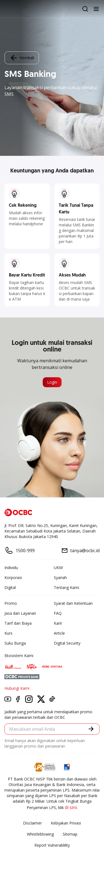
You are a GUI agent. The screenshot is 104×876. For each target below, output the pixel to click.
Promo (10, 603)
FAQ (58, 613)
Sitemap (70, 834)
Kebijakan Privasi (66, 823)
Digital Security (67, 643)
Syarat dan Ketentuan (73, 603)
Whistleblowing (40, 834)
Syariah (60, 577)
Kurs (8, 633)
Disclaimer (32, 823)
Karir (58, 623)
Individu (11, 567)
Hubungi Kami (16, 688)
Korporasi (13, 577)
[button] (91, 729)
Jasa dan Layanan (20, 613)
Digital (10, 587)
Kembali (21, 57)
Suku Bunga (15, 643)
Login (52, 382)
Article (59, 633)
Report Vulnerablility (52, 845)
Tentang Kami (66, 587)
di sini (71, 807)
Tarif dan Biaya (18, 623)
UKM (58, 567)
